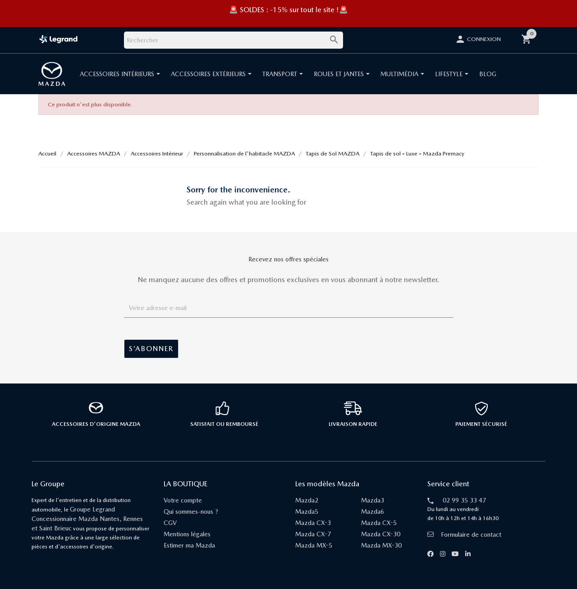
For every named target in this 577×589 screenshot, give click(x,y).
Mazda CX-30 (380, 534)
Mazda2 (306, 500)
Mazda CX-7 (313, 534)
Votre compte (183, 500)
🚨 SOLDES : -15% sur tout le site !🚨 (288, 9)
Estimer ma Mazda (189, 545)
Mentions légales (187, 534)
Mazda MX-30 (381, 545)
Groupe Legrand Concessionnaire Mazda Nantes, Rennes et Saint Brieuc (87, 519)
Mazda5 (306, 511)
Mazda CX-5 (379, 522)
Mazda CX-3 (313, 522)
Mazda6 (372, 511)
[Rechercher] (233, 40)
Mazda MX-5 (313, 545)
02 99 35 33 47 (464, 500)
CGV (170, 522)
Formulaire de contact (464, 534)
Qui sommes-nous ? (191, 511)
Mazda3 (372, 500)
